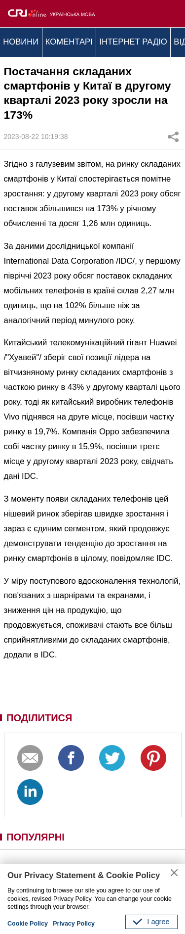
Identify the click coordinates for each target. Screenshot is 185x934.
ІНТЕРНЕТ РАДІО (133, 42)
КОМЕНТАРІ (69, 42)
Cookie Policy (27, 923)
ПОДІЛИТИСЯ (39, 717)
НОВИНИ (20, 42)
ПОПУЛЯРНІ (35, 837)
